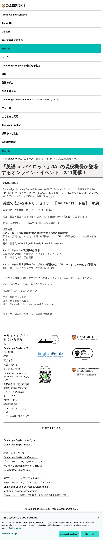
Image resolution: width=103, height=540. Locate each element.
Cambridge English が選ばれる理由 (21, 65)
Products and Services (14, 14)
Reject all (89, 534)
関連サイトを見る (51, 427)
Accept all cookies (68, 534)
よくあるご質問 (10, 116)
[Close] (98, 517)
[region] (51, 526)
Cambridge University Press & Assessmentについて (30, 99)
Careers (6, 31)
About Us (7, 23)
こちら (32, 284)
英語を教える (9, 91)
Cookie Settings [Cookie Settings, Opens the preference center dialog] (9, 534)
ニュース (6, 108)
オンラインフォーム (55, 278)
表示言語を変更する (12, 40)
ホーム (5, 57)
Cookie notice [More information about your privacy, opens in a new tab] (15, 528)
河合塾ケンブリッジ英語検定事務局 (33, 314)
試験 (4, 74)
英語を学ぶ (7, 82)
